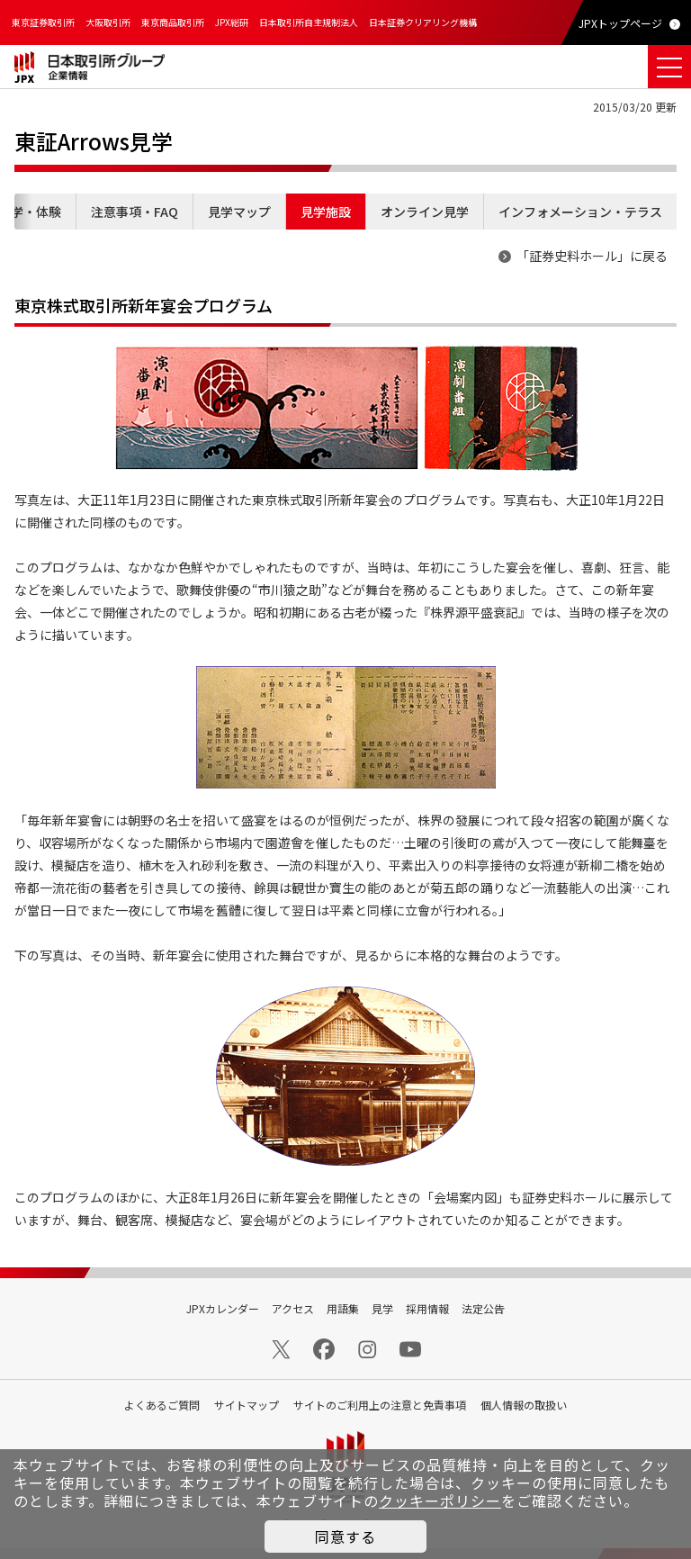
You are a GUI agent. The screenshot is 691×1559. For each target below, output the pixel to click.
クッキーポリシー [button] (440, 1500)
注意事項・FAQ (134, 212)
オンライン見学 (425, 212)
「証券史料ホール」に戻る (592, 256)
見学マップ (239, 212)
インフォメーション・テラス (580, 212)
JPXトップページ (620, 23)
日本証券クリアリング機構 (423, 22)
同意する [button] (345, 1536)
